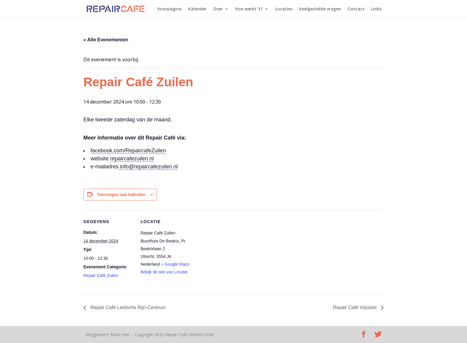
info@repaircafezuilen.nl (148, 167)
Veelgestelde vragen (320, 9)
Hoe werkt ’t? (249, 9)
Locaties (283, 9)
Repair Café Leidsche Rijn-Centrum (127, 307)
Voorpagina (169, 9)
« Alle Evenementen (105, 39)
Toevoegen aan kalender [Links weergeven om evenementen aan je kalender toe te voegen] (121, 194)
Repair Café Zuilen (100, 275)
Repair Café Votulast (355, 307)
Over (218, 9)
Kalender (197, 9)
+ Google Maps (175, 264)
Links (376, 9)
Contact (356, 9)
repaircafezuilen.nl (132, 159)
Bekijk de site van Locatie (164, 272)
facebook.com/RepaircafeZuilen (128, 151)
